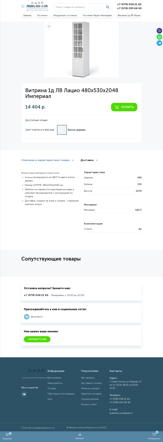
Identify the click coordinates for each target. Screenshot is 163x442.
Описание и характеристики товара (45, 160)
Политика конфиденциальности (38, 427)
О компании (54, 377)
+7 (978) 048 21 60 (129, 4)
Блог (50, 399)
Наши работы (55, 383)
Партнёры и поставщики (61, 393)
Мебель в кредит (90, 388)
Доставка (87, 160)
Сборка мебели (90, 399)
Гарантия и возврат (91, 393)
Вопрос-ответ (89, 404)
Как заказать (87, 377)
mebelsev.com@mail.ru (121, 413)
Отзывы (52, 388)
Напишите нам (37, 339)
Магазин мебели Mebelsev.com (85, 427)
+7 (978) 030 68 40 (129, 8)
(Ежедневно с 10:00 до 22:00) (54, 295)
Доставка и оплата (91, 383)
